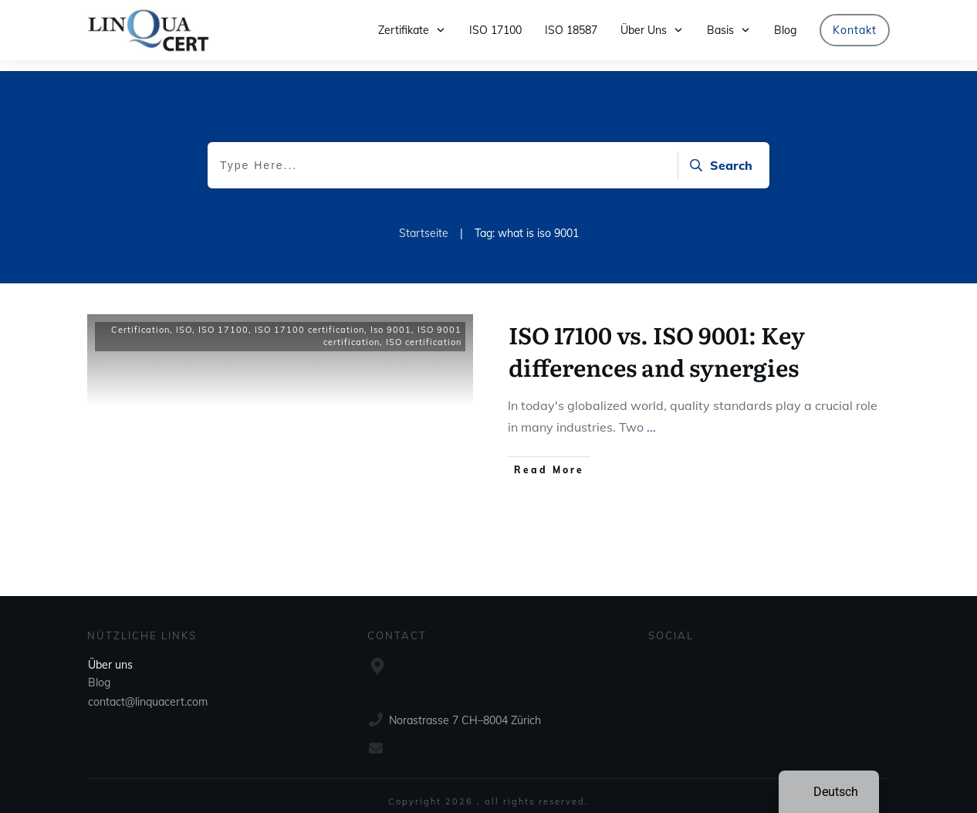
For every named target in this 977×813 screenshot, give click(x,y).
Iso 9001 (390, 318)
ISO (184, 318)
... (651, 416)
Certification (140, 318)
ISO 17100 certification (309, 318)
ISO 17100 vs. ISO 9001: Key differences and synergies (657, 340)
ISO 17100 (223, 318)
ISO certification (423, 331)
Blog (99, 672)
